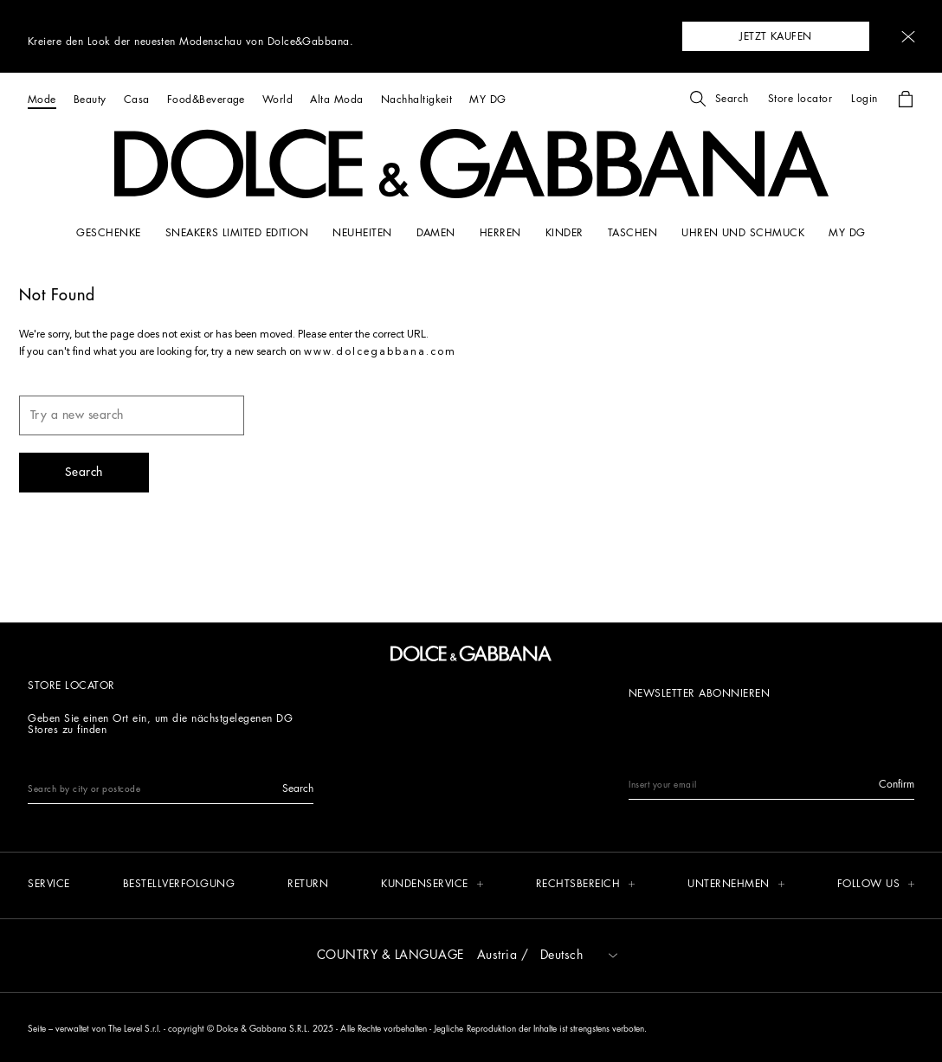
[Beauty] (90, 99)
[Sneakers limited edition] (237, 232)
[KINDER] (564, 232)
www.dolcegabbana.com (380, 352)
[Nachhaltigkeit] (417, 99)
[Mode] (42, 99)
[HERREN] (500, 232)
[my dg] (847, 232)
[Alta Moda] (336, 99)
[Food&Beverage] (206, 99)
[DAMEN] (435, 232)
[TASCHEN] (632, 232)
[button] (908, 36)
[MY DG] (487, 99)
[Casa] (137, 99)
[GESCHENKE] (108, 232)
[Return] (307, 885)
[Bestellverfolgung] (179, 885)
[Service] (49, 885)
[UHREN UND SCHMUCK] (742, 232)
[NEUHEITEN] (361, 232)
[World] (277, 99)
